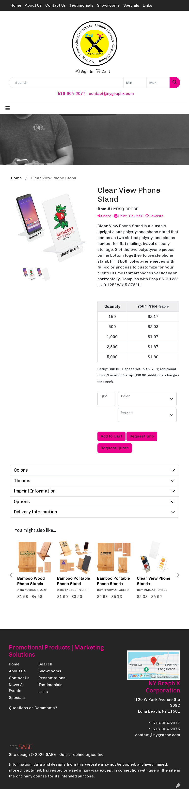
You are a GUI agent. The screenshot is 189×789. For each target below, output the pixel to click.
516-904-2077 (71, 93)
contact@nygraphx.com (111, 93)
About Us (33, 5)
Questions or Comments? (33, 707)
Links (147, 5)
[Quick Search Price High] (158, 82)
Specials (131, 5)
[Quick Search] (66, 82)
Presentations (50, 678)
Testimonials (81, 5)
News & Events (16, 687)
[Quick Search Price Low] (135, 82)
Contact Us (55, 5)
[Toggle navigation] (7, 108)
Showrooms (108, 5)
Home (16, 5)
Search (45, 664)
